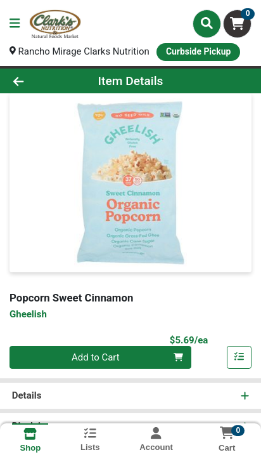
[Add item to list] (239, 357)
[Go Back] (40, 81)
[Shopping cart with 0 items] (237, 24)
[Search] (207, 23)
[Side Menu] (15, 24)
